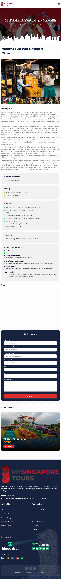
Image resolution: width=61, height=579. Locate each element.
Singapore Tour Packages (22, 25)
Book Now (10, 446)
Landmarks (36, 514)
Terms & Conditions (8, 522)
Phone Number (9, 353)
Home (8, 25)
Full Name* (7, 340)
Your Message (8, 380)
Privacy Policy (6, 518)
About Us (4, 510)
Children (6, 373)
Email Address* (9, 347)
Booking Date (8, 360)
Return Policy (6, 526)
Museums (35, 526)
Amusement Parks (38, 510)
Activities (35, 518)
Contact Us (5, 514)
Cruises (34, 530)
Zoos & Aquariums (38, 522)
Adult (5, 366)
